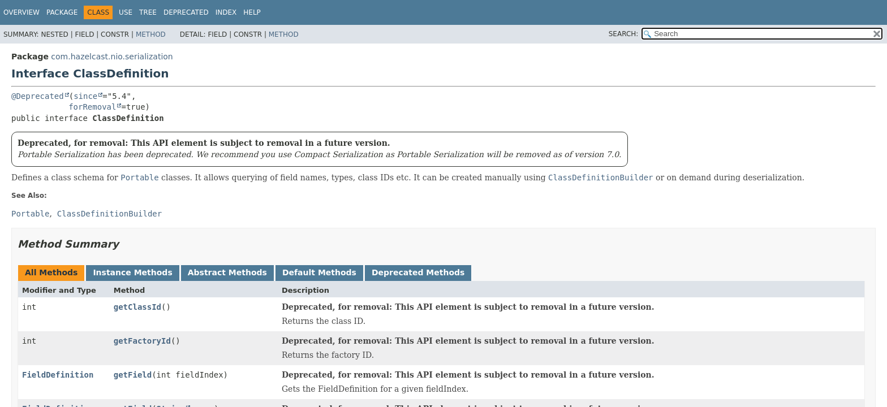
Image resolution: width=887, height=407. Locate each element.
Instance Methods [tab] (132, 272)
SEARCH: (624, 34)
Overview (21, 12)
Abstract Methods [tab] (227, 272)
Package (61, 12)
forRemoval (92, 106)
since (85, 96)
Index (226, 12)
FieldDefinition (57, 374)
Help (252, 12)
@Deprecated (37, 96)
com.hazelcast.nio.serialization (112, 56)
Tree (148, 12)
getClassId (137, 306)
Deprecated (186, 12)
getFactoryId (142, 340)
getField (133, 374)
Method (151, 34)
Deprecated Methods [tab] (418, 272)
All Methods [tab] (51, 272)
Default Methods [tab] (319, 272)
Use (125, 12)
